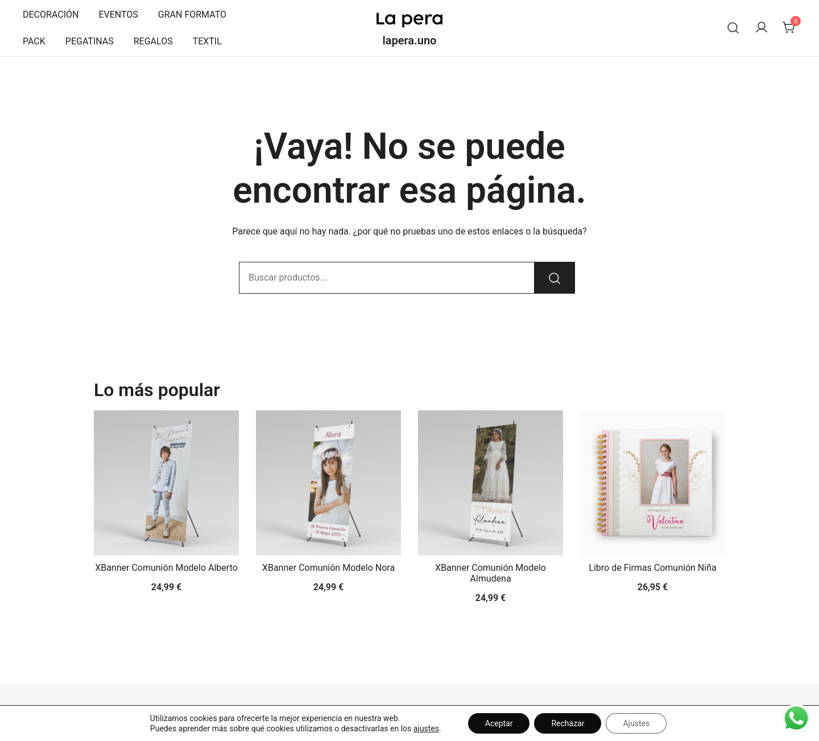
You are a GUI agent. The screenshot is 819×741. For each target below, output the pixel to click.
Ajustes (636, 723)
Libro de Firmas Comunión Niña (652, 567)
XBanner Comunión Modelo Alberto (166, 567)
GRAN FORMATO (192, 14)
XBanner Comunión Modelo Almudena (490, 573)
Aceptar (499, 723)
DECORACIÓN (50, 14)
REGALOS (153, 41)
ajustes (426, 728)
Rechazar (567, 723)
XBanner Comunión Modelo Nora (328, 567)
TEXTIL (207, 41)
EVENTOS (118, 14)
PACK (34, 41)
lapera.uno (410, 40)
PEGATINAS (89, 41)
